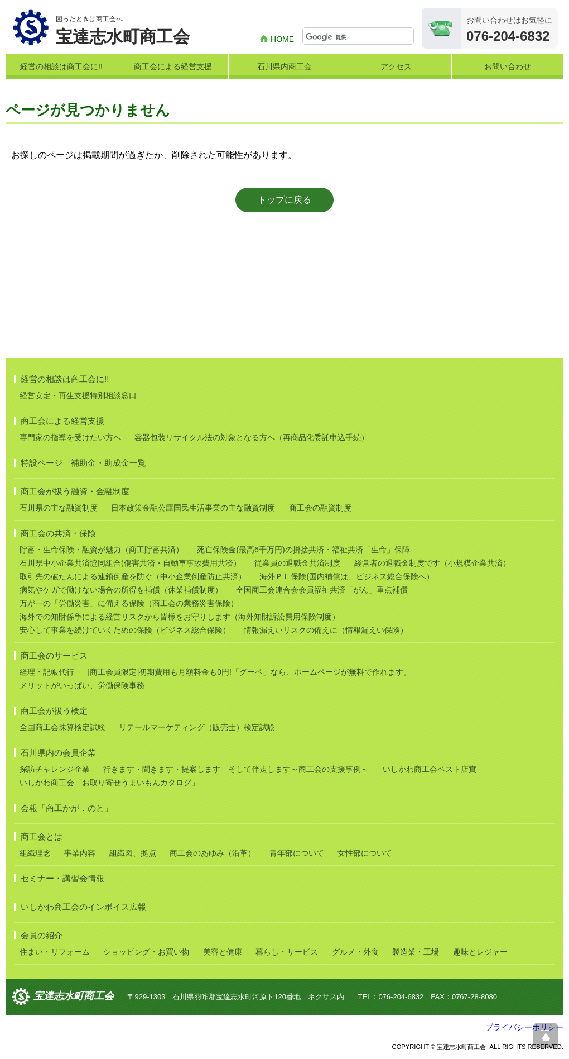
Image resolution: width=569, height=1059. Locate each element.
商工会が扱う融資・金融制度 (75, 491)
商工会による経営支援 (173, 66)
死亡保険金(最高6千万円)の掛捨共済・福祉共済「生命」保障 (303, 549)
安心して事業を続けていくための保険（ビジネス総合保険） (125, 630)
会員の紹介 (41, 935)
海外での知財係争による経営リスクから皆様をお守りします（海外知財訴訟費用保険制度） (180, 616)
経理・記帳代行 (47, 671)
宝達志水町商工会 (73, 995)
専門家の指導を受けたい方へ (70, 437)
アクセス (396, 66)
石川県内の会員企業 (58, 752)
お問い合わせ (507, 66)
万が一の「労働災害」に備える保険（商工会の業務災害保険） (129, 603)
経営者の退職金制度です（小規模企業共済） (432, 563)
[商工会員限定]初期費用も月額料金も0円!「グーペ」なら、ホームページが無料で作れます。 (249, 671)
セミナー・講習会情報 (62, 878)
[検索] (359, 37)
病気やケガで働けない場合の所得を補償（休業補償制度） (121, 589)
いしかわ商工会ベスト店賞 (429, 769)
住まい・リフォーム (55, 951)
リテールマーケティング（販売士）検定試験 (197, 727)
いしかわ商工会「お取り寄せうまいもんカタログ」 (109, 782)
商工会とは (41, 836)
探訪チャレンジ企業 (55, 769)
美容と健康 (222, 951)
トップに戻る (284, 199)
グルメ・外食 (355, 951)
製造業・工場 (415, 951)
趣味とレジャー (480, 951)
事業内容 (79, 852)
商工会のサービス (54, 655)
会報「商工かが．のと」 (67, 808)
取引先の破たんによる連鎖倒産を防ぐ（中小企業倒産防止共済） (133, 576)
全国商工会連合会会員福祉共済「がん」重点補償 (322, 589)
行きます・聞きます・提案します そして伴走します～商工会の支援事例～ (236, 769)
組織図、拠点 (132, 852)
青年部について (296, 852)
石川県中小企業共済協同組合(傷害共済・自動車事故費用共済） (130, 563)
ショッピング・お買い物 (146, 951)
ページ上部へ (545, 1035)
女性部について (364, 852)
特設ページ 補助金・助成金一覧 (83, 463)
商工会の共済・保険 (58, 533)
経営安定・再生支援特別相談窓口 (78, 395)
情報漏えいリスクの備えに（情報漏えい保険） (326, 630)
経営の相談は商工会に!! (61, 66)
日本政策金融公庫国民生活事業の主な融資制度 (193, 507)
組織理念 (35, 852)
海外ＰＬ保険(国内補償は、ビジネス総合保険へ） (346, 576)
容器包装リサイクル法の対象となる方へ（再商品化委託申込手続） (251, 437)
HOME (282, 39)
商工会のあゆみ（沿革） (212, 852)
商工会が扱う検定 (54, 710)
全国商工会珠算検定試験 (62, 727)
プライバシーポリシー (524, 1027)
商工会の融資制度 (320, 507)
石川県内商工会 (284, 66)
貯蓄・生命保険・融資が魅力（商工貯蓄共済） (102, 549)
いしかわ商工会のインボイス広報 (83, 907)
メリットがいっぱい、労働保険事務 (82, 685)
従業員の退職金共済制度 (297, 563)
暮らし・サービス (286, 951)
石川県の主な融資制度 (59, 507)
